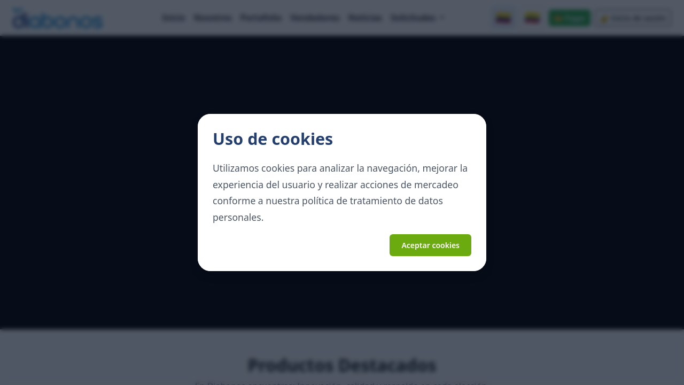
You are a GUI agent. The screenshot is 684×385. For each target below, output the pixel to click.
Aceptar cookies (430, 245)
